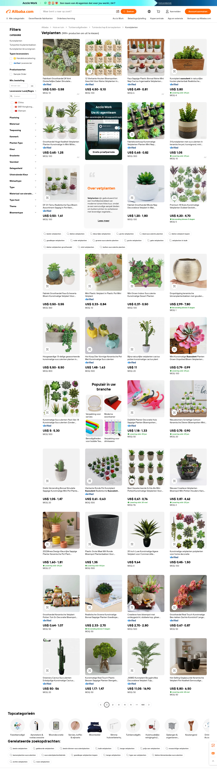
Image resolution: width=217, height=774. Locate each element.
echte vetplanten (18, 762)
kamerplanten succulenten (23, 755)
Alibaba (45, 27)
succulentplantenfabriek (53, 755)
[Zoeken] (128, 11)
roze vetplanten (41, 762)
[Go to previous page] (100, 704)
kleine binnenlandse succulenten (167, 755)
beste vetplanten (52, 234)
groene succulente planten (105, 240)
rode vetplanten (78, 240)
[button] (118, 11)
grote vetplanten (125, 234)
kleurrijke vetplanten (100, 234)
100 (143, 705)
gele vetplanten (155, 240)
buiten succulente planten (112, 247)
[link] (213, 745)
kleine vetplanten (75, 234)
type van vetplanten (136, 755)
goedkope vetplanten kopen (84, 755)
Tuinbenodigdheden (78, 27)
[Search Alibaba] (78, 11)
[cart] (159, 12)
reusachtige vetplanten (177, 748)
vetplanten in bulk (178, 240)
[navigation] (23, 366)
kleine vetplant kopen (179, 234)
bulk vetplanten (103, 748)
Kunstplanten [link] (131, 27)
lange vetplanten (125, 748)
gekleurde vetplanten (43, 748)
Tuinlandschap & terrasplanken (106, 27)
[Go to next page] (149, 704)
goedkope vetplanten (54, 240)
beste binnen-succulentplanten (75, 748)
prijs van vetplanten (150, 748)
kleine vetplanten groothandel (58, 247)
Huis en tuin (58, 27)
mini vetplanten (86, 247)
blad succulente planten (151, 234)
